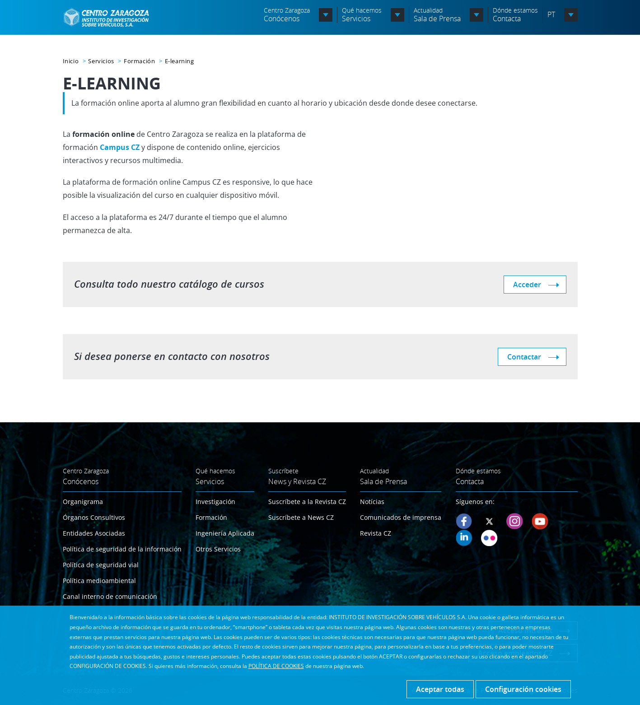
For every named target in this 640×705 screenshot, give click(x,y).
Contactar (524, 357)
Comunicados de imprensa (400, 517)
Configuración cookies (523, 689)
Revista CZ (375, 533)
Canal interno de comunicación (110, 596)
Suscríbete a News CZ (301, 517)
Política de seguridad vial (101, 564)
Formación (139, 61)
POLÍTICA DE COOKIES (276, 666)
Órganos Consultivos (94, 517)
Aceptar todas (440, 689)
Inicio (71, 61)
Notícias (372, 501)
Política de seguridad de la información (122, 549)
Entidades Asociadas (94, 533)
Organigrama (83, 501)
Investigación (215, 501)
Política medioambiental (99, 580)
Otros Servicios (218, 549)
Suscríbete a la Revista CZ (307, 501)
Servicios (101, 61)
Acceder (527, 284)
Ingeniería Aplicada (225, 533)
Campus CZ (120, 147)
